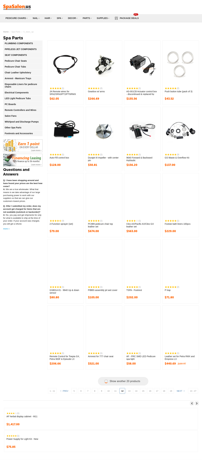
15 (143, 391)
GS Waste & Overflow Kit (177, 157)
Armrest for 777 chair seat (100, 356)
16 (150, 391)
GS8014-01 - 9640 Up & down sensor (64, 291)
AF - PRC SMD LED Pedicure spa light (141, 357)
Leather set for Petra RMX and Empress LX (180, 357)
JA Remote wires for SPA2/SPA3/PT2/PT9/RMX (63, 92)
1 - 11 (52, 391)
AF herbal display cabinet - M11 (21, 416)
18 (164, 391)
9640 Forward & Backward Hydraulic (139, 158)
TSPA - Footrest (134, 290)
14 (136, 391)
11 (115, 391)
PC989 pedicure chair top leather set (100, 225)
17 (157, 391)
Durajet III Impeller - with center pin (103, 158)
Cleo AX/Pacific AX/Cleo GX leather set (140, 225)
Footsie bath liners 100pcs (177, 224)
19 (171, 391)
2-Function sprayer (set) (61, 224)
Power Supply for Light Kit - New (22, 439)
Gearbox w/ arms (96, 91)
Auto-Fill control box (59, 157)
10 (108, 391)
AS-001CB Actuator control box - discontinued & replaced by (141, 92)
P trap (168, 290)
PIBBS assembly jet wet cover (102, 290)
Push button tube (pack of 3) (178, 91)
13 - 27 (193, 391)
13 (129, 391)
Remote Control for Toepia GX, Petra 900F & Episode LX (65, 357)
